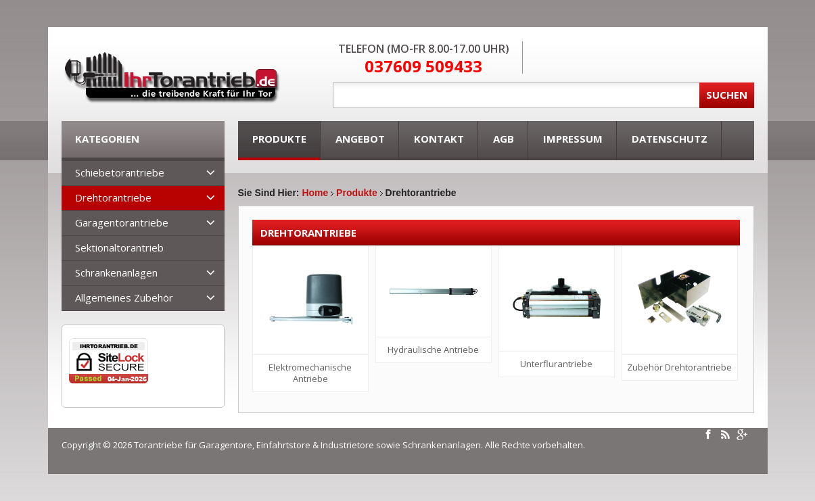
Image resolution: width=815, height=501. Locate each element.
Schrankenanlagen (116, 272)
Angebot (360, 138)
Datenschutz (669, 138)
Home (315, 192)
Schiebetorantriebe (119, 172)
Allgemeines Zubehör (124, 297)
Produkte (279, 138)
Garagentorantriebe (121, 222)
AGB (503, 138)
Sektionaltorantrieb (119, 247)
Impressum (573, 138)
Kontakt (439, 138)
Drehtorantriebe (113, 197)
